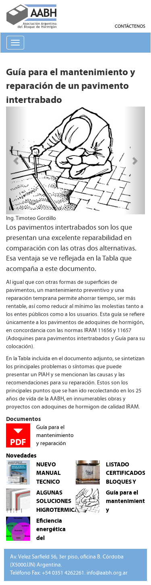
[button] (16, 161)
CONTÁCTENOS (130, 26)
